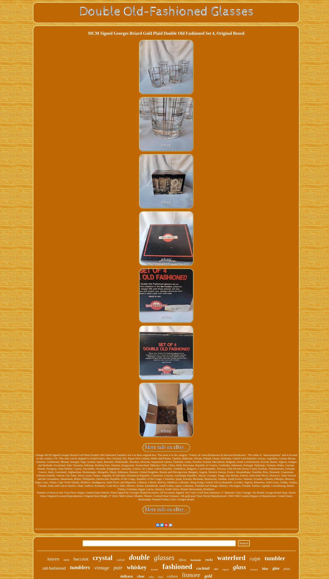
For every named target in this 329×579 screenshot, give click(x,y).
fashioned (177, 566)
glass (239, 566)
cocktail (203, 568)
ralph (255, 559)
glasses (164, 558)
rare (216, 568)
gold (208, 576)
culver (121, 560)
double (139, 557)
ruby (151, 576)
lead (160, 576)
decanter (154, 569)
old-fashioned (54, 568)
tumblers (80, 567)
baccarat (81, 559)
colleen (172, 576)
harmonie (196, 560)
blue (265, 568)
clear (140, 576)
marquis (254, 569)
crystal (102, 558)
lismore (191, 575)
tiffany (182, 560)
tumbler (275, 558)
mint (66, 560)
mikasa (126, 576)
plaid (287, 568)
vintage (101, 567)
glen (275, 568)
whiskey (137, 567)
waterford (231, 558)
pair (118, 567)
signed (226, 569)
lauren (53, 559)
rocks (209, 560)
